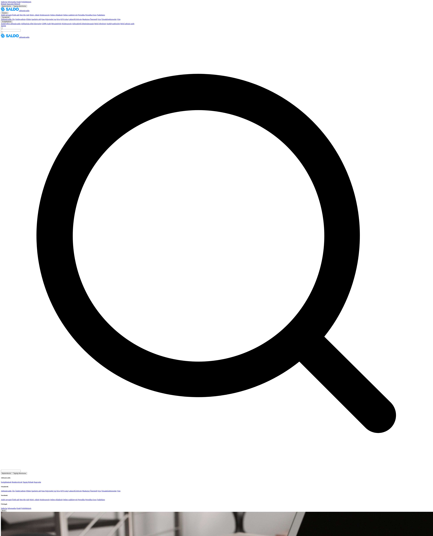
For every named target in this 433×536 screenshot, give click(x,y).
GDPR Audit (46, 24)
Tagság (3, 26)
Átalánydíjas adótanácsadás (11, 24)
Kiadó (19, 2)
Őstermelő (93, 19)
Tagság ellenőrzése (19, 6)
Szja (99, 19)
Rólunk (3, 4)
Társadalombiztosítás (109, 19)
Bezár (4, 510)
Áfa (13, 19)
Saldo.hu (4, 2)
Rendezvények (17, 482)
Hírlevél (17, 4)
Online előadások (56, 15)
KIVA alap (64, 19)
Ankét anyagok (6, 15)
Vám (118, 19)
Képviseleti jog (50, 19)
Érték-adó (15, 15)
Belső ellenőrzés (100, 24)
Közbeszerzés (45, 15)
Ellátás (28, 19)
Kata (43, 19)
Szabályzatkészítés (113, 24)
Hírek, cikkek (34, 15)
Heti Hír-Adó (24, 15)
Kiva (58, 19)
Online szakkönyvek (70, 15)
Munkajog (86, 19)
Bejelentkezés (6, 6)
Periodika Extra (91, 15)
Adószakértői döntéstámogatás (83, 24)
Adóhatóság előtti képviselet (31, 24)
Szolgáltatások (6, 482)
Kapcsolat (10, 4)
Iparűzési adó (36, 19)
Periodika (81, 15)
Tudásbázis (101, 15)
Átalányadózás (20, 19)
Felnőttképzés (26, 2)
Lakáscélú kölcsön (75, 19)
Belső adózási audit (127, 24)
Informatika (12, 2)
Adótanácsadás (6, 19)
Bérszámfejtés (56, 24)
